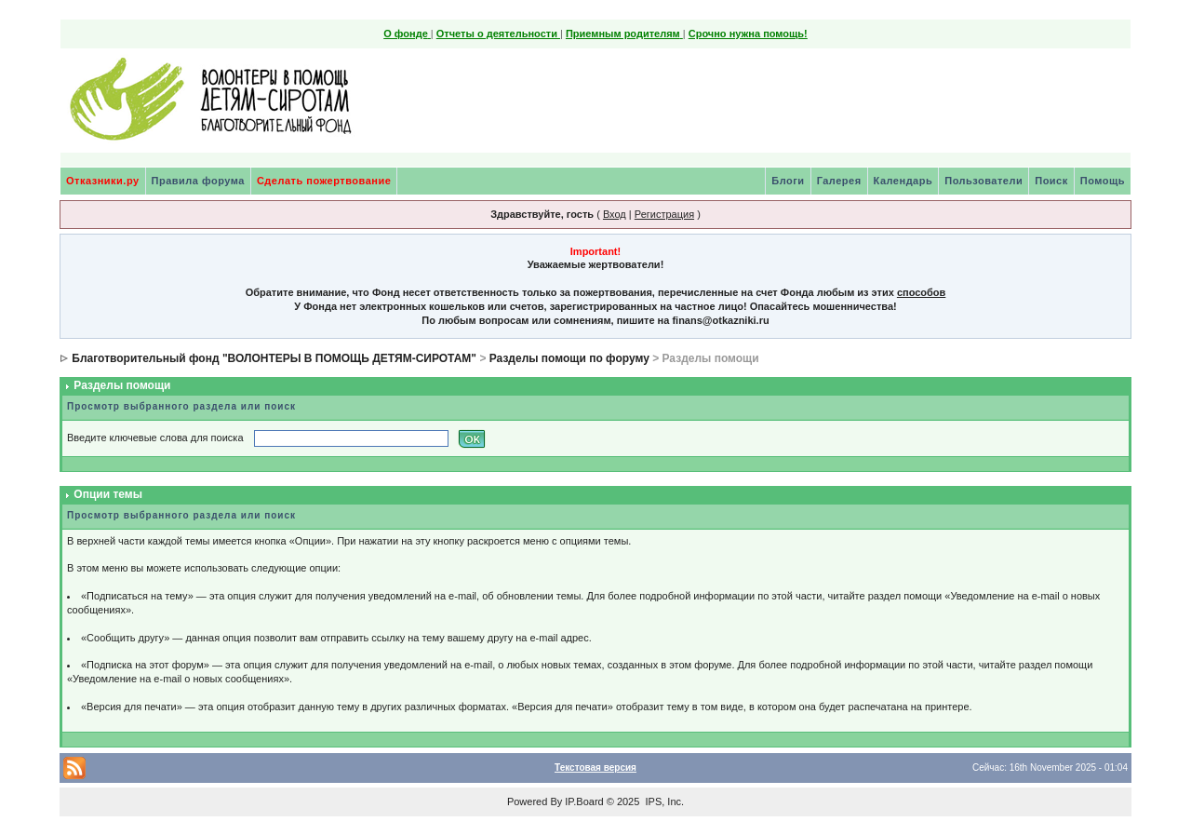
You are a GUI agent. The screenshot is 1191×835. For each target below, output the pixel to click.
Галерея (839, 180)
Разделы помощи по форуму (569, 358)
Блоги (787, 180)
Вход (614, 214)
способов (921, 292)
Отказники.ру (103, 180)
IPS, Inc (663, 801)
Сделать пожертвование (324, 180)
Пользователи (983, 180)
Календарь (903, 180)
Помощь (1102, 180)
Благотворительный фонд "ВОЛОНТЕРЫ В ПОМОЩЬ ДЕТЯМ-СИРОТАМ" (274, 358)
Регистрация (664, 214)
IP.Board (584, 801)
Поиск (1051, 180)
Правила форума (198, 180)
